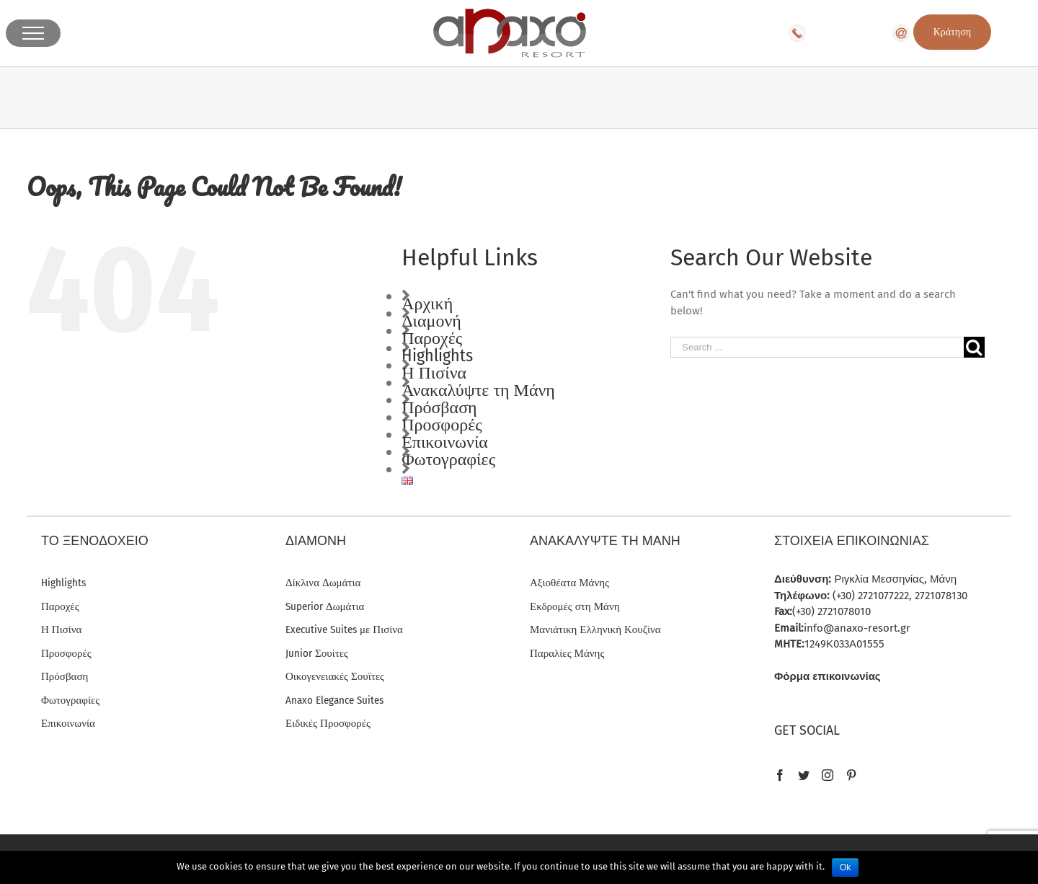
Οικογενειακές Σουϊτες (334, 676)
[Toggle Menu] (33, 33)
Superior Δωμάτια (324, 606)
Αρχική (427, 303)
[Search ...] (816, 347)
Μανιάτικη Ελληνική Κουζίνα (595, 629)
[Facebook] (780, 775)
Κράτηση (952, 32)
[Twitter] (803, 775)
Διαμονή (431, 321)
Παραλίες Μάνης (567, 653)
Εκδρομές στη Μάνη (575, 606)
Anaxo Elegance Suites (334, 700)
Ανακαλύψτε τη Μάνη (478, 390)
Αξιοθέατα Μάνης (569, 582)
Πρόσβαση (439, 407)
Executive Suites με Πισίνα (344, 629)
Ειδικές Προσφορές (328, 723)
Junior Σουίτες (316, 653)
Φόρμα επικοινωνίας (827, 676)
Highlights (437, 355)
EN (1001, 33)
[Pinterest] (851, 775)
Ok (845, 867)
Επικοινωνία (445, 442)
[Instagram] (827, 775)
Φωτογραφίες (448, 459)
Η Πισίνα (434, 373)
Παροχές (432, 338)
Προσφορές (442, 425)
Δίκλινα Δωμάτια (322, 582)
